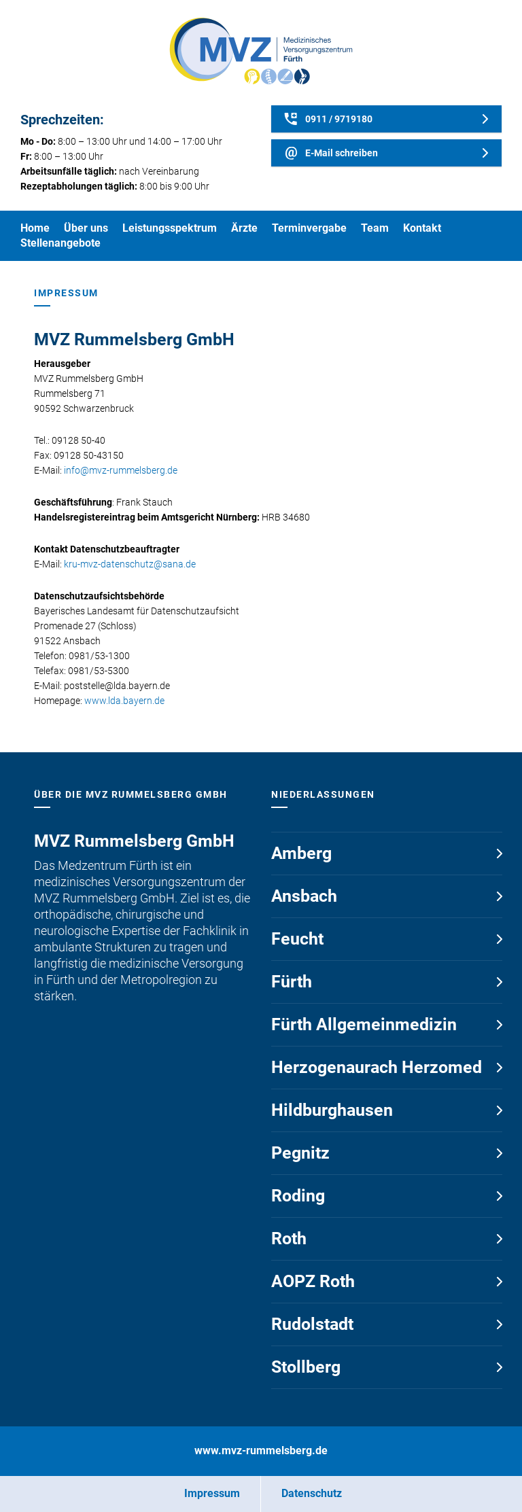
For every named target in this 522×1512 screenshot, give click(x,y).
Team (375, 228)
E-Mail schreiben (341, 152)
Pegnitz (300, 1153)
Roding (298, 1196)
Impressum (212, 1493)
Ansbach (304, 896)
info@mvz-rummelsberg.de (120, 470)
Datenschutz (311, 1493)
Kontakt (422, 228)
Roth (289, 1238)
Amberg (301, 853)
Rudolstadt (312, 1324)
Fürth (291, 981)
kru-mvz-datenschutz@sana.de (130, 564)
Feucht (297, 939)
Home (35, 228)
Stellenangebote (60, 242)
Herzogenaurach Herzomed (376, 1067)
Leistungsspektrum (169, 228)
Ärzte (244, 228)
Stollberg (306, 1367)
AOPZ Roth (313, 1281)
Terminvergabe (309, 228)
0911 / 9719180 (338, 118)
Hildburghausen (332, 1110)
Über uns (86, 228)
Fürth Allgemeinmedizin (364, 1024)
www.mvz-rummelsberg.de (261, 1450)
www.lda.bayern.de (124, 700)
